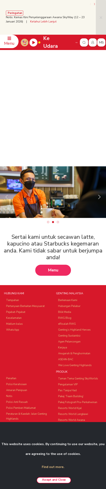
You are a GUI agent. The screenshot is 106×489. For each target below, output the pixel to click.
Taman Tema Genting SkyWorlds (78, 307)
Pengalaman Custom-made (74, 360)
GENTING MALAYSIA (69, 222)
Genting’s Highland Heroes (74, 258)
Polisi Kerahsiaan (16, 313)
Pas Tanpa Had (67, 319)
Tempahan (12, 229)
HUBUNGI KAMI (14, 222)
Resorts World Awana (71, 348)
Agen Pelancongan (69, 270)
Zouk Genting (14, 402)
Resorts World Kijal (70, 337)
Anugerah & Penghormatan (74, 282)
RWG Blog (64, 246)
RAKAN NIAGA (13, 373)
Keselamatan (14, 246)
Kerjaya (62, 276)
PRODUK (61, 300)
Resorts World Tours (19, 379)
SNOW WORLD (15, 420)
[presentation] (90, 4)
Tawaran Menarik (68, 366)
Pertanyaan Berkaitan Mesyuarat (25, 235)
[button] (48, 151)
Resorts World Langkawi (73, 343)
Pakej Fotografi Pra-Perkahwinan (77, 331)
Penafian (11, 307)
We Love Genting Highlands (75, 294)
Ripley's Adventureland (20, 414)
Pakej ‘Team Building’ (71, 325)
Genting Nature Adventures (74, 354)
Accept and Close (54, 480)
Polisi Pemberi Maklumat (21, 336)
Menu (53, 198)
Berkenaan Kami (67, 229)
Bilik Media (64, 240)
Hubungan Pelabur (69, 235)
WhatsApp (12, 258)
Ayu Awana (13, 408)
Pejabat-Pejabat (15, 240)
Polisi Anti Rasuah (17, 330)
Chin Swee (12, 385)
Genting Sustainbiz (69, 264)
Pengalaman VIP (68, 313)
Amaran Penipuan (16, 319)
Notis (9, 325)
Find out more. (53, 467)
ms (101, 42)
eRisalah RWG (67, 252)
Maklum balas (14, 252)
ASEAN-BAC (65, 288)
